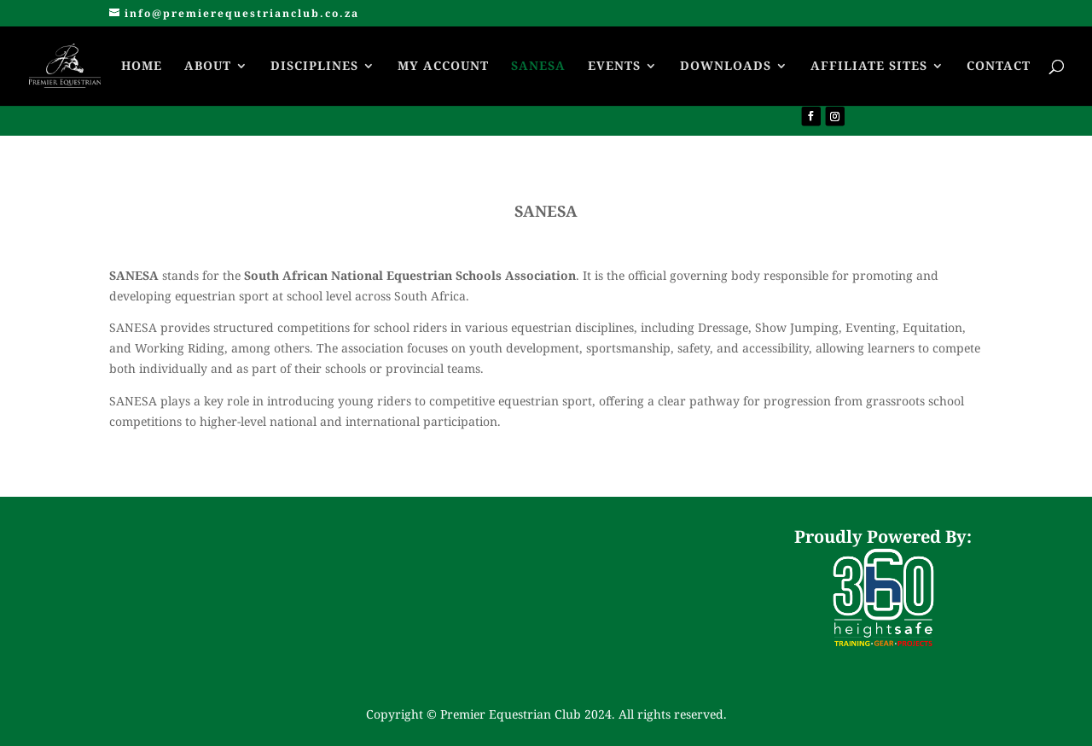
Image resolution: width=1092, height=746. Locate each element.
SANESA (538, 66)
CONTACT (999, 66)
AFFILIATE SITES (868, 66)
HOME (141, 66)
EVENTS (614, 66)
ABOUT (207, 66)
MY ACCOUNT (443, 66)
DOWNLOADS (725, 66)
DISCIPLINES (314, 66)
